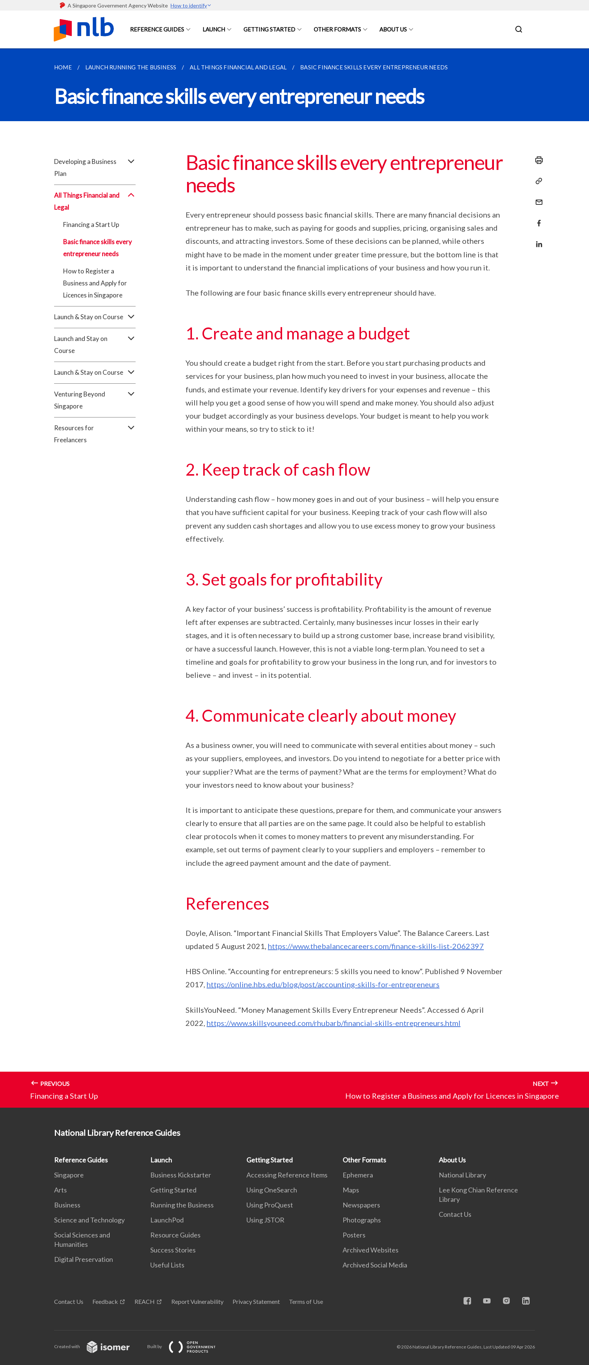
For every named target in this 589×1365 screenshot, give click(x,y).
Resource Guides (175, 1235)
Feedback (105, 1301)
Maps (351, 1190)
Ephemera (358, 1175)
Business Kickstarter (180, 1175)
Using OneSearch (271, 1190)
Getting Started (269, 29)
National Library (462, 1175)
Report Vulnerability (197, 1301)
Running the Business (182, 1205)
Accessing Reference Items (287, 1175)
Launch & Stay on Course (95, 317)
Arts (60, 1190)
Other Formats (337, 29)
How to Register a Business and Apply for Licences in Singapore (95, 283)
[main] (294, 578)
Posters (354, 1235)
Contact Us (455, 1214)
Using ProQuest (269, 1205)
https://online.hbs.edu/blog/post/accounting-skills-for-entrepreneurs (323, 984)
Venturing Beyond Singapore (95, 400)
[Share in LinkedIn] (537, 239)
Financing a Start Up (91, 224)
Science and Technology (89, 1220)
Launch (213, 29)
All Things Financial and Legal (95, 201)
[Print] (537, 160)
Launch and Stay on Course (95, 345)
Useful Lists (167, 1265)
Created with (98, 1346)
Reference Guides (157, 29)
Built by (187, 1346)
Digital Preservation (83, 1259)
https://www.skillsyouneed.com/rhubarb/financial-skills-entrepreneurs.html (334, 1022)
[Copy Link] (537, 181)
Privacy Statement (256, 1301)
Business (67, 1205)
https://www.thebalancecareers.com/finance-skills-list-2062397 (376, 946)
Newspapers (361, 1205)
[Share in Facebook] (537, 218)
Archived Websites (371, 1250)
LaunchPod (167, 1220)
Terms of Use (306, 1301)
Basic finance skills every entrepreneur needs (97, 248)
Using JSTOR (265, 1220)
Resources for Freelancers (95, 434)
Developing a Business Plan (95, 168)
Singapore (69, 1175)
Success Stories (173, 1250)
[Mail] (537, 197)
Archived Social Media (375, 1265)
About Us (393, 29)
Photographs (362, 1220)
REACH (144, 1301)
